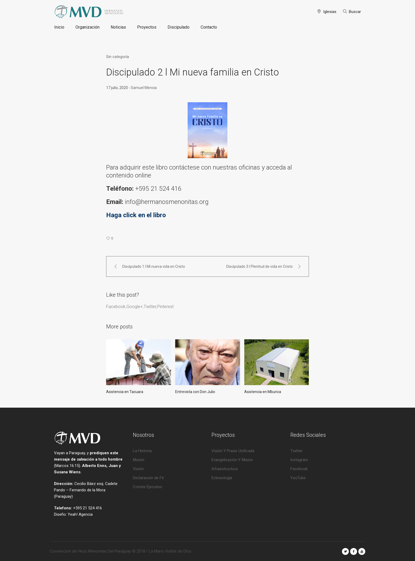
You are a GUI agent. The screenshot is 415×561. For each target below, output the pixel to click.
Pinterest (165, 306)
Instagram (299, 459)
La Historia (142, 450)
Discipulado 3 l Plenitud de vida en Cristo (259, 266)
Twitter (150, 306)
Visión (138, 468)
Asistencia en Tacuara (124, 392)
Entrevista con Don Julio (195, 392)
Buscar (355, 11)
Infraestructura (224, 468)
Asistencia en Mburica (262, 392)
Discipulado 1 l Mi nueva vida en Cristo (153, 266)
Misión (138, 459)
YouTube (298, 477)
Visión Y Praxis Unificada (232, 450)
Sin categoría (117, 56)
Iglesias (329, 11)
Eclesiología (221, 477)
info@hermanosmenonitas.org (167, 202)
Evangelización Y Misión (232, 459)
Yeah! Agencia (80, 514)
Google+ (135, 306)
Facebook (115, 306)
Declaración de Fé (148, 477)
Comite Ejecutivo (147, 486)
